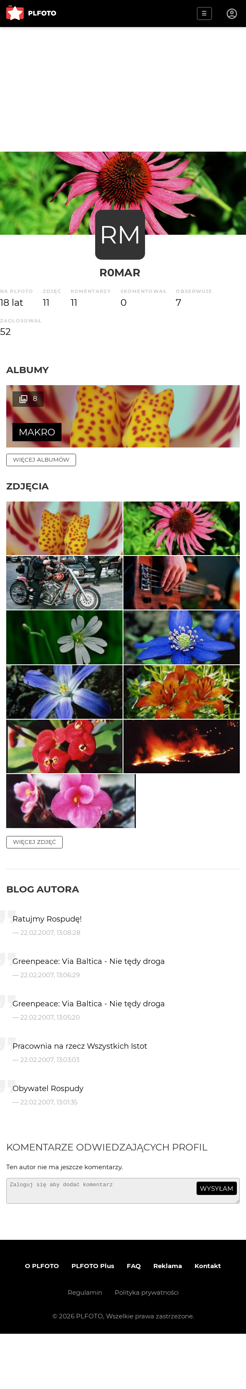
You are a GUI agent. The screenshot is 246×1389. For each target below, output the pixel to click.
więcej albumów (41, 459)
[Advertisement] (123, 89)
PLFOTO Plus (92, 1321)
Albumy (27, 370)
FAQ (134, 1321)
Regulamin (85, 1348)
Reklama (167, 1321)
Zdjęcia (27, 486)
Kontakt (207, 1321)
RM (120, 234)
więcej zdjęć (34, 893)
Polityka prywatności (147, 1348)
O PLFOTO (42, 1321)
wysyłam (216, 1240)
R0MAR (119, 272)
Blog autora (42, 940)
